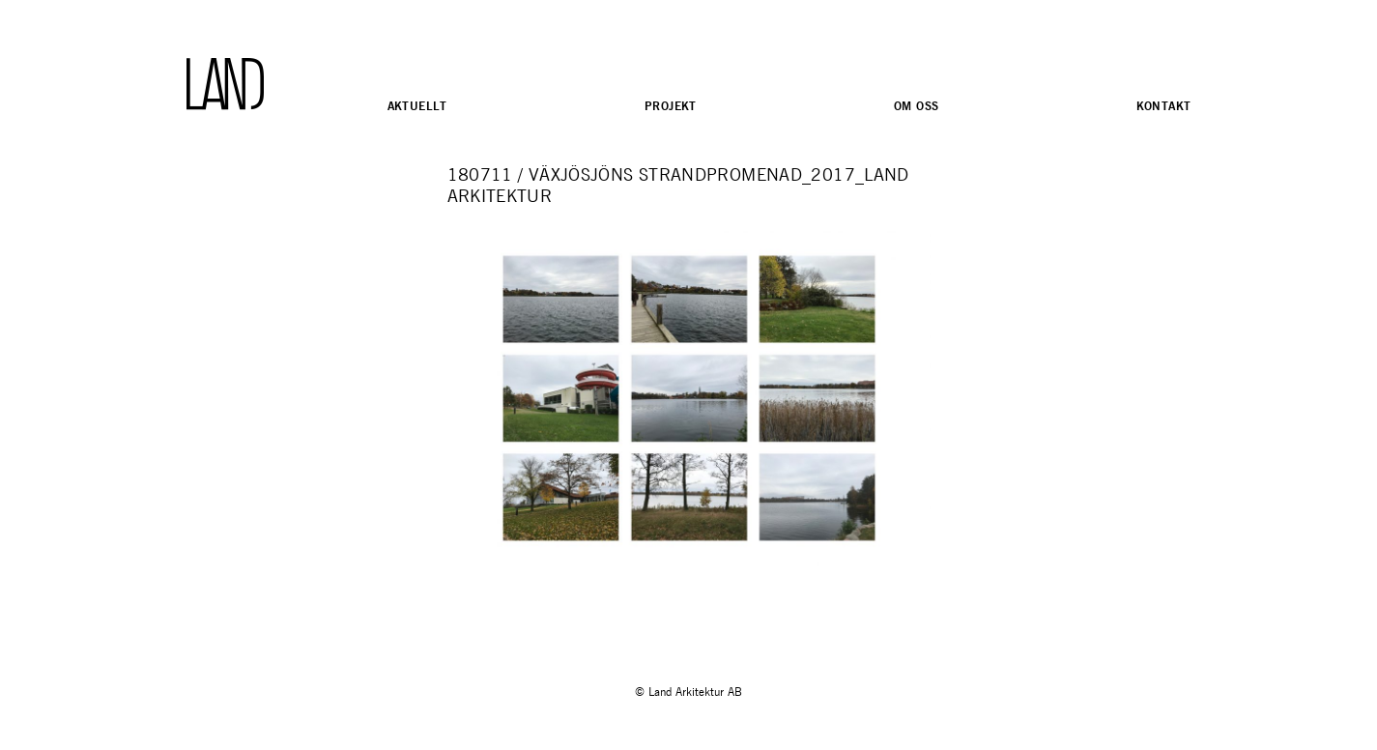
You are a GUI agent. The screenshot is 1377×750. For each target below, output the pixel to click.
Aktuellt (417, 106)
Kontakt (1163, 106)
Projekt (671, 106)
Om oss (916, 106)
